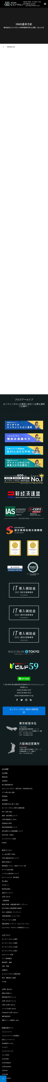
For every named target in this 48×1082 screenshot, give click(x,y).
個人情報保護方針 (7, 784)
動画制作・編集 (7, 962)
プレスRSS (5, 1055)
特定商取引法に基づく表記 (10, 804)
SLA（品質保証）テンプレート (12, 912)
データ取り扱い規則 (8, 792)
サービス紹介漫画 (7, 869)
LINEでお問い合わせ (8, 1005)
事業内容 (5, 777)
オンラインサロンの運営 (9, 939)
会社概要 (5, 773)
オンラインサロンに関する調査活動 (13, 808)
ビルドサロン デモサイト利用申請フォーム (15, 927)
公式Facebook (6, 1066)
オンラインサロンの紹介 (9, 950)
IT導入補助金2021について (10, 858)
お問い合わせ (6, 896)
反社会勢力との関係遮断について (12, 831)
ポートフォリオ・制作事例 (10, 877)
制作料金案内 (6, 889)
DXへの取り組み (7, 811)
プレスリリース (7, 1032)
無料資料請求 (6, 1016)
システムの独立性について (10, 873)
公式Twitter (5, 1059)
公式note (5, 1070)
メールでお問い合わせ (9, 1008)
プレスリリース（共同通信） (11, 1035)
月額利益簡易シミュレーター (11, 916)
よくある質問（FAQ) (8, 854)
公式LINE (5, 1074)
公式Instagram (6, 1062)
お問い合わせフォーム (9, 1001)
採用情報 (5, 800)
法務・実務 (5, 966)
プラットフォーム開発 (9, 920)
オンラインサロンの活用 (9, 947)
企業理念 (5, 781)
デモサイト (5, 885)
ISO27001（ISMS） (8, 835)
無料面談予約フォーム (9, 997)
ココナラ (5, 1047)
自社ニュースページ (8, 1039)
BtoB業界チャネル (7, 1043)
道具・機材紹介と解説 (9, 978)
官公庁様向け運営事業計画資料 (12, 908)
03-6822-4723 (29, 4)
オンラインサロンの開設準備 (11, 974)
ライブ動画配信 (7, 958)
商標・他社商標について (9, 815)
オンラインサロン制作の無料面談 (24, 710)
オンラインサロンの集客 (9, 943)
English (4, 842)
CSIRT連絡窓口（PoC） (9, 819)
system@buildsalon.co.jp (32, 5)
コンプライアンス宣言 (9, 839)
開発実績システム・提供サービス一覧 (14, 866)
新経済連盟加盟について (9, 827)
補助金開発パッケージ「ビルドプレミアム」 (16, 923)
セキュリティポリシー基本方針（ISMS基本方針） (18, 788)
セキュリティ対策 (7, 954)
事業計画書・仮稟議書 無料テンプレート (15, 904)
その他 (4, 981)
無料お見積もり (7, 862)
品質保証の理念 (7, 823)
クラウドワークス (7, 1051)
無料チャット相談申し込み (10, 1020)
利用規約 (5, 796)
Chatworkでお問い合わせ (10, 1012)
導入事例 (5, 881)
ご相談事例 (5, 900)
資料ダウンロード (7, 893)
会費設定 (5, 970)
